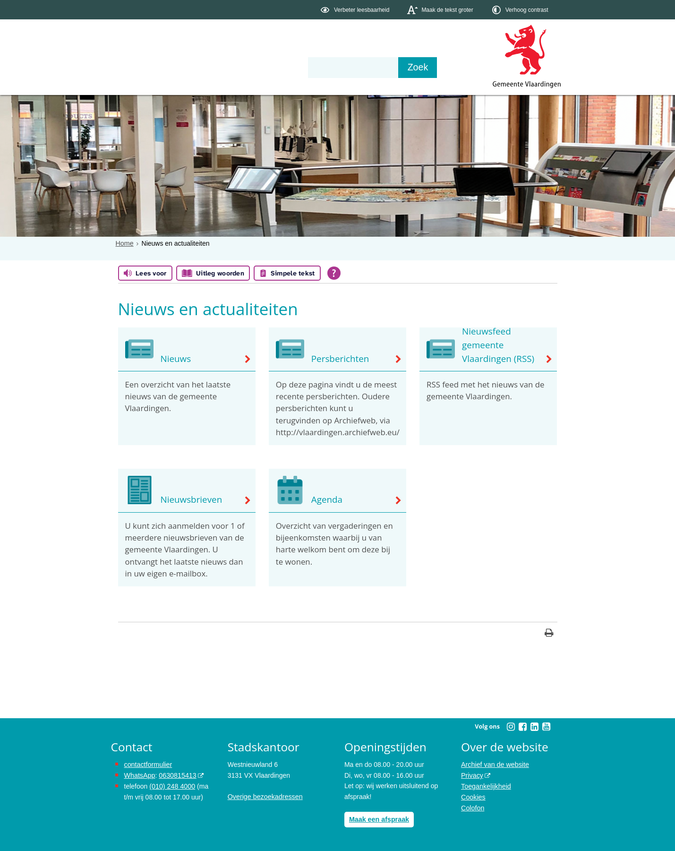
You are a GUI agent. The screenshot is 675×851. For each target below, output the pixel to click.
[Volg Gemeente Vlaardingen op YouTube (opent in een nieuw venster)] (546, 727)
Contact (312, 67)
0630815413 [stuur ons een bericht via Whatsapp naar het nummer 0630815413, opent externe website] (176, 775)
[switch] (356, 9)
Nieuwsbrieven (190, 500)
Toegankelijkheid (485, 786)
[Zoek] (439, 67)
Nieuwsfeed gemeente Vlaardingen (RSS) (497, 345)
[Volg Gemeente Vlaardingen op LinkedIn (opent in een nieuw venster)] (535, 727)
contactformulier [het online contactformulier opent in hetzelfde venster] (147, 764)
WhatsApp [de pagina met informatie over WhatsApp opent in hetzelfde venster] (139, 775)
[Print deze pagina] (549, 634)
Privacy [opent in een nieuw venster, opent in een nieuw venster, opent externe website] (472, 775)
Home (124, 243)
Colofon (472, 807)
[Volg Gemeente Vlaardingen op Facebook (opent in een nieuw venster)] (523, 727)
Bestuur (198, 67)
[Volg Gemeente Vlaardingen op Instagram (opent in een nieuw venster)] (511, 727)
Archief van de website (494, 764)
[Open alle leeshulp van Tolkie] (334, 273)
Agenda (326, 500)
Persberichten (339, 358)
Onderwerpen (138, 67)
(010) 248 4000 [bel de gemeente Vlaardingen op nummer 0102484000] (171, 786)
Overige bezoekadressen (264, 796)
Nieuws (175, 358)
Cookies (473, 796)
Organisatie (255, 67)
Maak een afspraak (378, 819)
